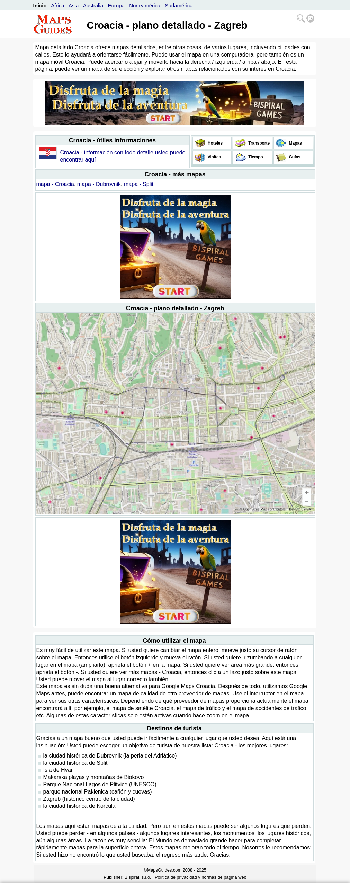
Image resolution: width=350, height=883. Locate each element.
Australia (93, 5)
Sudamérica (179, 5)
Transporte (258, 143)
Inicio (40, 5)
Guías (294, 157)
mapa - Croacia (55, 184)
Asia (74, 5)
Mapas (295, 143)
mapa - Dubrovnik (99, 184)
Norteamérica (144, 5)
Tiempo (255, 157)
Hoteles (215, 143)
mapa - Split (138, 184)
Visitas (214, 157)
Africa (57, 5)
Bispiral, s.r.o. (138, 877)
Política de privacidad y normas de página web (200, 877)
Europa (116, 5)
